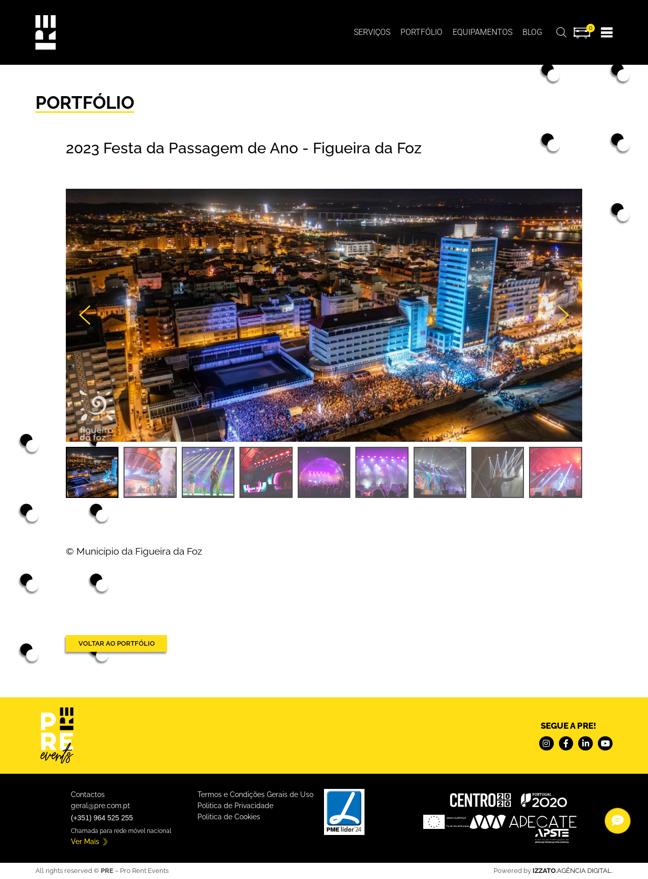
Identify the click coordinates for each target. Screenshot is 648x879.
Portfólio (421, 32)
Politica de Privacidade (235, 806)
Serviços (372, 32)
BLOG (532, 32)
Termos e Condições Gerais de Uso (255, 794)
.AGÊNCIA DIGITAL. (573, 870)
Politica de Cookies (228, 817)
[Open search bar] (561, 32)
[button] (86, 315)
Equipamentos (482, 32)
